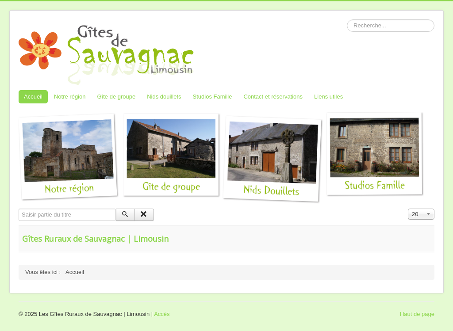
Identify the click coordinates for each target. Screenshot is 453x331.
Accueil (33, 96)
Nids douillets (164, 96)
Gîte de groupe (116, 96)
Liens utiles (328, 96)
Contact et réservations (273, 96)
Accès (161, 314)
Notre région (70, 96)
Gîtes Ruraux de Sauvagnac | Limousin (95, 238)
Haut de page (417, 314)
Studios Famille (212, 96)
